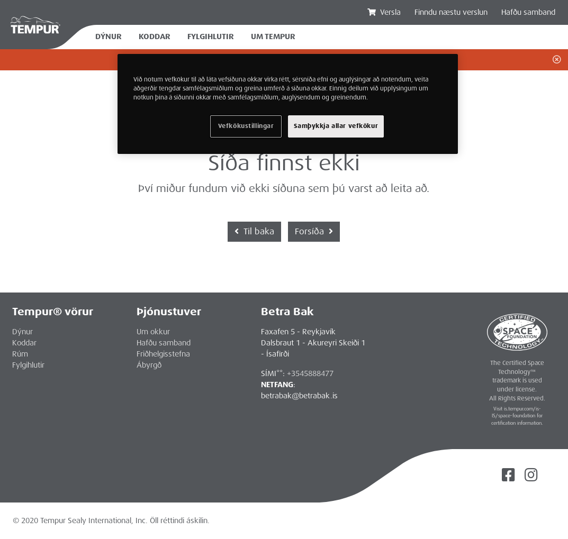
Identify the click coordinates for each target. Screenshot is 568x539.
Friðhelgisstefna (163, 354)
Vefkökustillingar (246, 126)
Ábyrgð (149, 365)
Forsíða (314, 231)
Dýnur (108, 37)
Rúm (20, 354)
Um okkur (153, 331)
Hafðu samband (528, 12)
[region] (288, 104)
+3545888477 (310, 373)
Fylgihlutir (210, 37)
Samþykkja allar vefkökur (336, 126)
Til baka (254, 231)
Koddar (154, 37)
